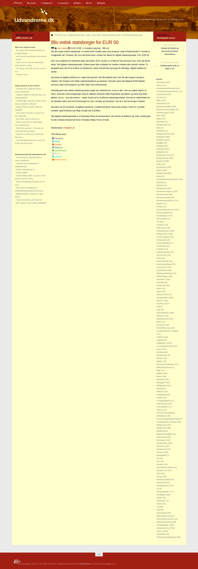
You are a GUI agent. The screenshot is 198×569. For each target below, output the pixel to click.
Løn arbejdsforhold (164, 346)
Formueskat (161, 240)
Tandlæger (161, 495)
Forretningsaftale (163, 243)
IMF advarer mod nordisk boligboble (31, 203)
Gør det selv (161, 255)
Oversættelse (162, 407)
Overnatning (161, 404)
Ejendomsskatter (163, 197)
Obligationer (161, 385)
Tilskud (159, 504)
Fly (157, 222)
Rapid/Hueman (85, 564)
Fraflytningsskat (163, 252)
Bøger (159, 119)
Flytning (160, 225)
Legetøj (159, 340)
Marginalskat (162, 355)
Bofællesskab (162, 125)
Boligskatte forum (164, 155)
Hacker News (59, 160)
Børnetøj (160, 122)
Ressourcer (161, 440)
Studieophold (162, 485)
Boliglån (160, 143)
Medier (159, 361)
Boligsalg (160, 149)
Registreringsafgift (164, 434)
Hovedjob (160, 282)
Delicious (57, 147)
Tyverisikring (162, 513)
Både (158, 100)
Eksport (159, 203)
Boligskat (160, 152)
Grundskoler (161, 270)
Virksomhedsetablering (166, 537)
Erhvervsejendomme (165, 209)
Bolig (158, 128)
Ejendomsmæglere (164, 191)
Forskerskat (161, 246)
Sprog (159, 476)
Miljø (158, 370)
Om (89, 3)
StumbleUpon (59, 150)
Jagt (158, 310)
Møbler (159, 373)
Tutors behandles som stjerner (29, 200)
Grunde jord (161, 267)
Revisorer (160, 446)
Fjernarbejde (162, 219)
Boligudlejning (162, 158)
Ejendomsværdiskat (165, 200)
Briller (159, 164)
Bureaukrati (161, 167)
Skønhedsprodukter (165, 467)
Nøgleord (46, 3)
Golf (158, 258)
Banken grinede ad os (25, 169)
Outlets (159, 398)
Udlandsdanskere (164, 522)
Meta (77, 3)
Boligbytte (160, 131)
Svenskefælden (163, 492)
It (157, 307)
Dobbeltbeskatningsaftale (167, 179)
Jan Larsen (62, 48)
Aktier (159, 85)
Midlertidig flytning (164, 367)
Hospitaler (161, 279)
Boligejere (160, 137)
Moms (159, 376)
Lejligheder (161, 343)
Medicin (160, 358)
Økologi (159, 388)
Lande (31, 3)
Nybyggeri (161, 382)
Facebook (57, 138)
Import (159, 291)
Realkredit (161, 431)
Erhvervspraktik (163, 213)
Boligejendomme (163, 134)
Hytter (159, 288)
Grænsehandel (162, 261)
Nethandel (161, 379)
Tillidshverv (161, 501)
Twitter (56, 141)
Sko (158, 461)
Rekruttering (161, 437)
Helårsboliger (162, 276)
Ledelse (160, 337)
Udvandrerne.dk (34, 20)
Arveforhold (161, 94)
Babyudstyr (161, 103)
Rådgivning (161, 425)
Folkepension (162, 234)
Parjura (159, 410)
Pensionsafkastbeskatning (167, 419)
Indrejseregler (162, 297)
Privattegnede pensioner (167, 422)
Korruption (161, 325)
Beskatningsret (162, 112)
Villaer (159, 531)
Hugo (108, 564)
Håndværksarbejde (164, 273)
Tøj (158, 507)
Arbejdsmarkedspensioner (167, 91)
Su (157, 488)
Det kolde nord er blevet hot (27, 119)
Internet (159, 300)
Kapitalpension (162, 319)
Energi (159, 206)
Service (159, 452)
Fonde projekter (163, 237)
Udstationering (162, 528)
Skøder (159, 464)
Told (158, 510)
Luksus (159, 349)
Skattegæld (161, 455)
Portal (18, 3)
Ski (158, 458)
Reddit (56, 154)
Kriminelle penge (163, 328)
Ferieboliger (161, 216)
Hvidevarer (161, 285)
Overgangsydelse (164, 401)
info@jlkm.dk (69, 128)
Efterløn (160, 185)
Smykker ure (162, 470)
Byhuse (159, 170)
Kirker (159, 322)
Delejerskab (161, 173)
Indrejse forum (162, 294)
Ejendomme (161, 188)
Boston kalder (22, 172)
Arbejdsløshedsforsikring (167, 88)
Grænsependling (163, 264)
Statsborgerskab (163, 479)
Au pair (159, 97)
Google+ (57, 144)
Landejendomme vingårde (167, 331)
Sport (159, 473)
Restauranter (162, 443)
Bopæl (159, 161)
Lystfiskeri (160, 352)
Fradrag (160, 249)
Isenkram (160, 304)
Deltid (159, 176)
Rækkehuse (161, 428)
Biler (158, 115)
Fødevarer (161, 228)
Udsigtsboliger (162, 525)
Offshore (160, 391)
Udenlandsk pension (165, 519)
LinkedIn (57, 157)
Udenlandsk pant (163, 516)
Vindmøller (161, 534)
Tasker (159, 498)
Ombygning (161, 394)
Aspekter (62, 3)
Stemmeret (161, 482)
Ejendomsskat (162, 194)
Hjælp (101, 3)
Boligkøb (160, 140)
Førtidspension (162, 231)
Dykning (160, 182)
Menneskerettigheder (165, 364)
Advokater (161, 82)
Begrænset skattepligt (165, 109)
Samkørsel (161, 449)
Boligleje (160, 146)
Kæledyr (160, 316)
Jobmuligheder (162, 313)
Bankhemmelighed (164, 106)
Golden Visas (21, 74)
